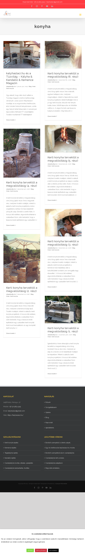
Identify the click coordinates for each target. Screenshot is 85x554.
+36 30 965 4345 (15, 406)
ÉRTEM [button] (30, 550)
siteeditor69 (9, 86)
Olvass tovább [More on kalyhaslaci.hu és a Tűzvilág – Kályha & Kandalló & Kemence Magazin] (10, 120)
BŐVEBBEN (53, 550)
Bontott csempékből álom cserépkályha (59, 453)
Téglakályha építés (11, 453)
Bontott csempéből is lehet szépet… (58, 443)
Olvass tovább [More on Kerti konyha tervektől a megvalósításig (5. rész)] (52, 200)
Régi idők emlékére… (52, 468)
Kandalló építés (10, 458)
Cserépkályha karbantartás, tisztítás (17, 468)
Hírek (34, 86)
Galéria (47, 412)
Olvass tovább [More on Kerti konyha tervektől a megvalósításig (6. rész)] (52, 116)
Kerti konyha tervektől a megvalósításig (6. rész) (63, 75)
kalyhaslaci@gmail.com (54, 2)
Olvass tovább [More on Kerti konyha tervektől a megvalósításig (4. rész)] (10, 225)
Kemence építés (10, 448)
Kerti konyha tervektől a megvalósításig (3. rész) (63, 243)
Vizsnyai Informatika (61, 483)
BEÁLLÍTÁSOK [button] (41, 550)
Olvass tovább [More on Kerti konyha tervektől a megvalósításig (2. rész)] (10, 333)
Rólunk (47, 402)
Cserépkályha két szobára (54, 458)
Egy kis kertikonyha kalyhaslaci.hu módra (60, 448)
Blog (30, 86)
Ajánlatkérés (49, 428)
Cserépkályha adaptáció (54, 463)
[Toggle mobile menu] (80, 15)
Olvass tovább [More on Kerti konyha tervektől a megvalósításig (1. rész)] (52, 373)
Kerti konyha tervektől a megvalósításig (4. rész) (21, 184)
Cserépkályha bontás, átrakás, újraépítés (19, 463)
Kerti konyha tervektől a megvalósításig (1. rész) (63, 330)
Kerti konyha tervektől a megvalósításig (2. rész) (21, 289)
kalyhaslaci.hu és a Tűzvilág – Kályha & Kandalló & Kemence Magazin (19, 78)
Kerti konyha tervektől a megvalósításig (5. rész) (63, 159)
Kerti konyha (10, 88)
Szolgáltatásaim (51, 407)
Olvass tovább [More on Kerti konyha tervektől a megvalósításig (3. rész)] (52, 287)
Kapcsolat (49, 422)
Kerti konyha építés (11, 443)
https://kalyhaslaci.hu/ (15, 415)
